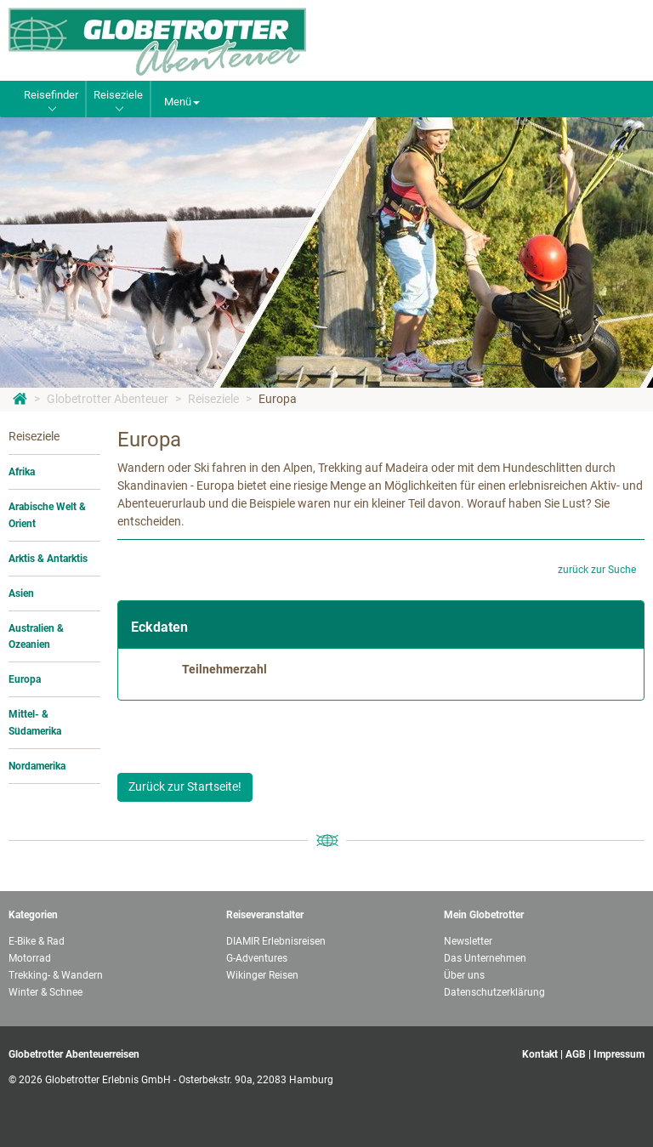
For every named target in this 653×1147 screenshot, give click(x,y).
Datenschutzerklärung (494, 992)
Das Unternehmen (485, 958)
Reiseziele (213, 399)
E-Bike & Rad (37, 941)
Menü (182, 101)
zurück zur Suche (597, 570)
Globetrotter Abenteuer (107, 399)
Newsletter (468, 941)
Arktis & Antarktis (48, 559)
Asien (21, 593)
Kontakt (540, 1054)
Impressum (618, 1054)
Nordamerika (37, 766)
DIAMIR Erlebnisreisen (276, 941)
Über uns (464, 975)
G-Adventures (256, 958)
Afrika (22, 472)
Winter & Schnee (45, 992)
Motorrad (30, 958)
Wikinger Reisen (262, 975)
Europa (277, 399)
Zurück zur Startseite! (184, 786)
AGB (575, 1054)
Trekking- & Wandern (56, 975)
